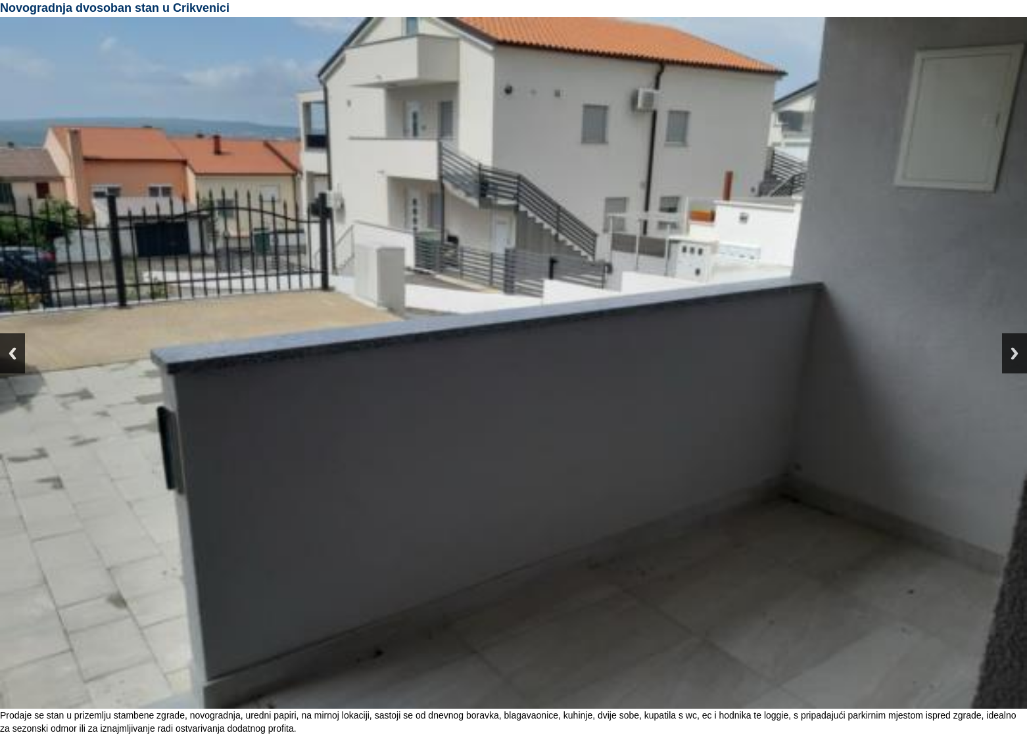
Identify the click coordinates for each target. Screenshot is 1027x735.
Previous (12, 353)
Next (1014, 353)
